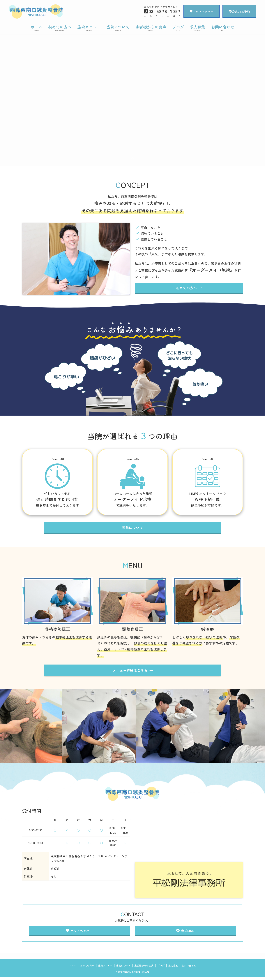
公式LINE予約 (239, 11)
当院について (123, 965)
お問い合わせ (189, 965)
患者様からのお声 (143, 965)
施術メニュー (105, 965)
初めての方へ (87, 965)
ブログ (161, 965)
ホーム (72, 965)
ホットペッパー (201, 11)
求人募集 (173, 965)
